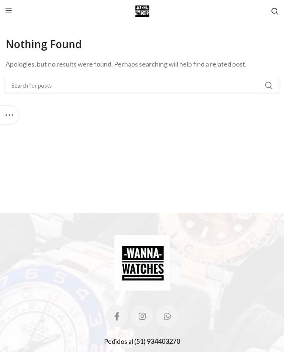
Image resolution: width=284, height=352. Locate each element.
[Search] (142, 85)
